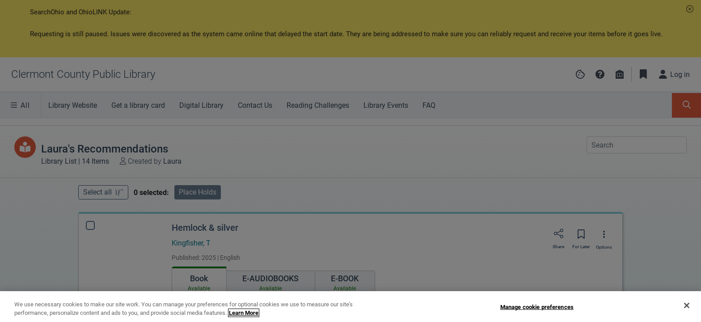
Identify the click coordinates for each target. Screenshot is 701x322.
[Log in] (674, 74)
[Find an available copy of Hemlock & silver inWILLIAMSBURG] (318, 269)
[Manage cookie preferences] (580, 74)
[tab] (199, 224)
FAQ (428, 105)
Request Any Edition (575, 271)
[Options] (604, 179)
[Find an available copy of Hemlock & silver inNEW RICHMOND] (199, 269)
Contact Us (255, 105)
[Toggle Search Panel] (686, 105)
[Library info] (620, 74)
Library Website (72, 105)
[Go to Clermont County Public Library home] (83, 74)
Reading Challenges (318, 105)
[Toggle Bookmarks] (643, 74)
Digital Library (201, 105)
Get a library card (138, 105)
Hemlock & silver (205, 170)
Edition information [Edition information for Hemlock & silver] (199, 307)
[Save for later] (581, 179)
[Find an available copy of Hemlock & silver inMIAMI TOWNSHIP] (259, 269)
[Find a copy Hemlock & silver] (191, 288)
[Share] (558, 179)
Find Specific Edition (575, 291)
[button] (689, 8)
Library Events (385, 105)
